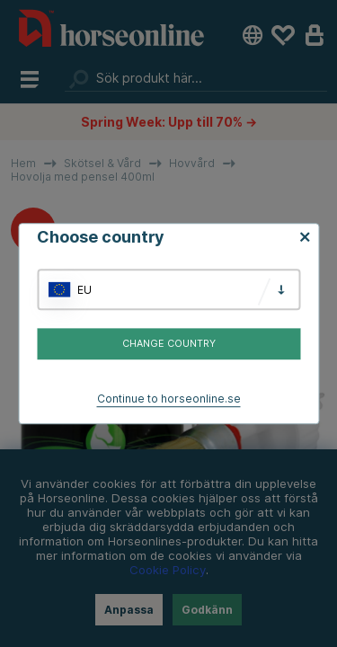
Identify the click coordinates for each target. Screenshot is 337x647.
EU (84, 290)
